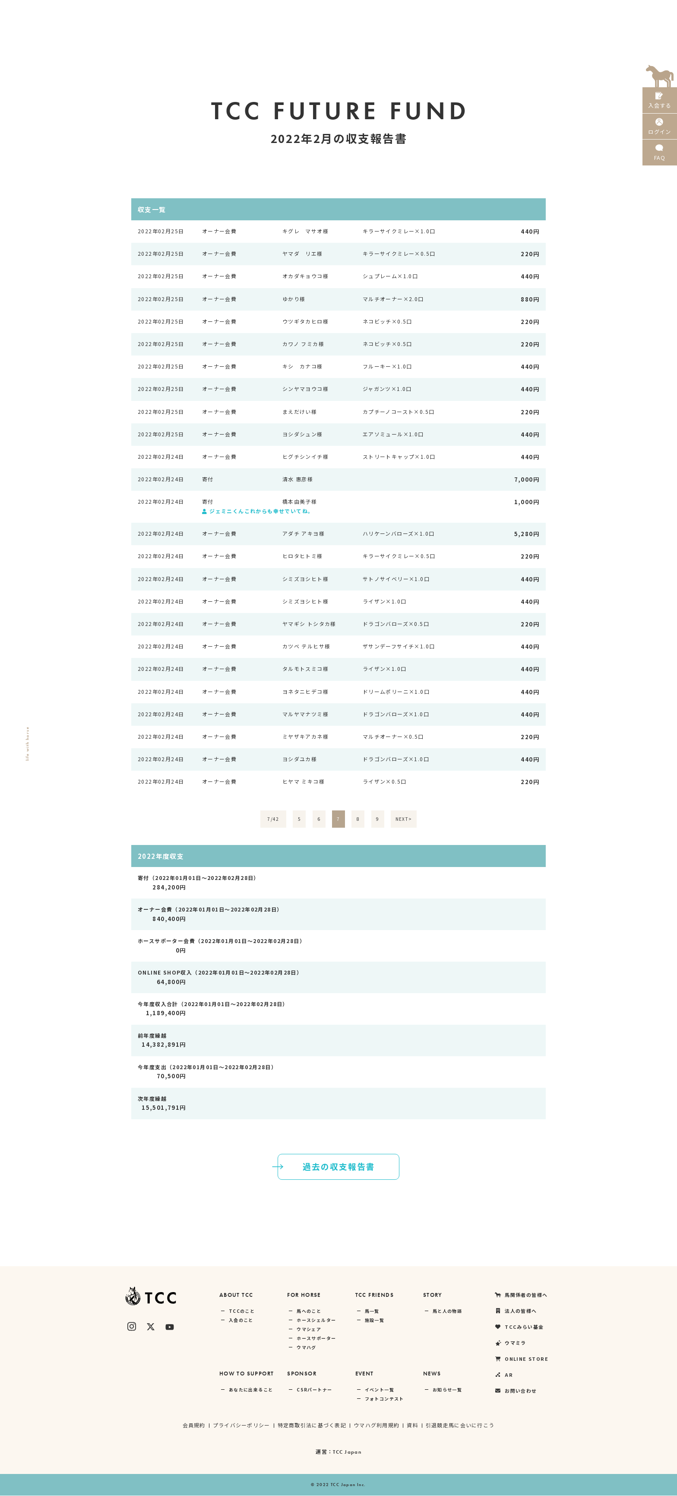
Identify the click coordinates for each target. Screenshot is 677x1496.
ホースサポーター (316, 1338)
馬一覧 (372, 1311)
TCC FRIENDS (374, 1295)
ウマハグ (306, 1347)
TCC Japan (347, 1452)
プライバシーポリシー (240, 1425)
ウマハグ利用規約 (377, 1425)
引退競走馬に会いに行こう (461, 1425)
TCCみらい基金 (487, 10)
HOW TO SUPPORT (246, 1374)
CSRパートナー (314, 1390)
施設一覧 (375, 1320)
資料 (413, 1425)
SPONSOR (301, 1374)
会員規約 (193, 1425)
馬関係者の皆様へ (379, 10)
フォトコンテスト (384, 1399)
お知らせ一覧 (447, 1390)
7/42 (273, 819)
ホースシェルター (316, 1320)
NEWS (432, 1374)
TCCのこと (242, 1311)
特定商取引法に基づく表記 (311, 1425)
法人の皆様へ (435, 10)
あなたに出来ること (251, 1390)
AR (623, 10)
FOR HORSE (304, 1295)
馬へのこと (309, 1311)
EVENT (364, 1374)
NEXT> (403, 819)
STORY (433, 1295)
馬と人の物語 (447, 1311)
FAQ (659, 164)
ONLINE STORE (583, 10)
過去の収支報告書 (321, 1166)
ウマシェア (309, 1329)
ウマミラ (534, 10)
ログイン (659, 133)
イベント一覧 (379, 1390)
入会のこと (241, 1320)
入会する (659, 102)
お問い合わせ (515, 1391)
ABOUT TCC (236, 1295)
